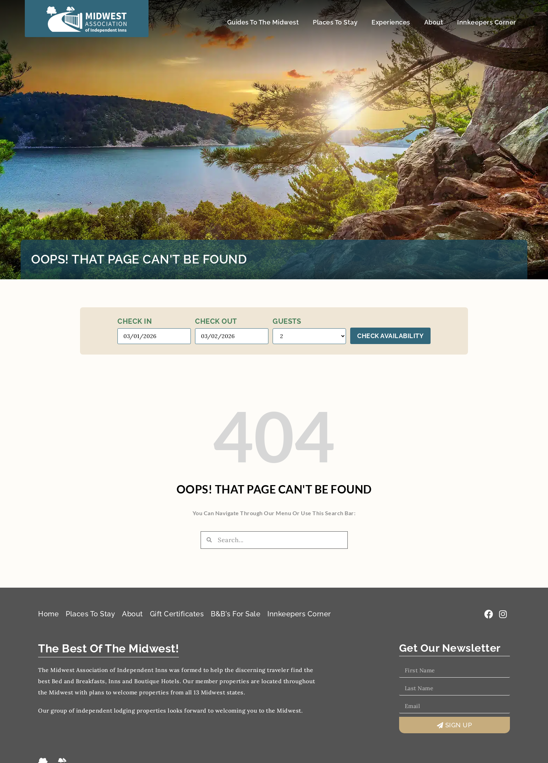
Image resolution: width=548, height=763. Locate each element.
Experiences (391, 22)
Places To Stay (335, 22)
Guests (287, 321)
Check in (134, 321)
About (434, 22)
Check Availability (390, 336)
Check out (216, 321)
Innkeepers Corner (486, 22)
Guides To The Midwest (263, 22)
